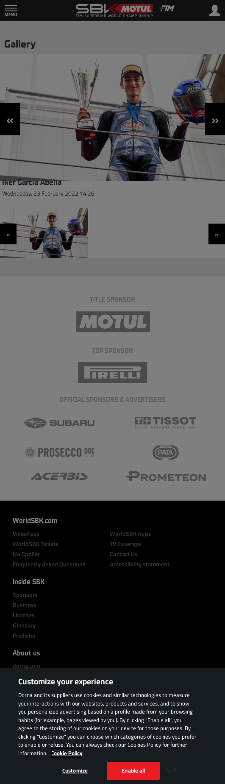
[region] (112, 726)
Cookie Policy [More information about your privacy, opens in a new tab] (67, 753)
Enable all (133, 770)
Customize (75, 770)
